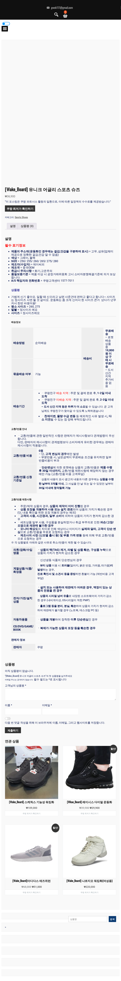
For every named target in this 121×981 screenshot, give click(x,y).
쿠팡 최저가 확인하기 (20, 208)
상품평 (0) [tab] (27, 226)
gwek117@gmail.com (59, 8)
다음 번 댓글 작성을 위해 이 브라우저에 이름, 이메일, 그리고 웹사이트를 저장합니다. (55, 722)
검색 (112, 919)
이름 (8, 705)
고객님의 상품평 (15, 685)
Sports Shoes (21, 217)
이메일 (47, 705)
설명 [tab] (13, 226)
